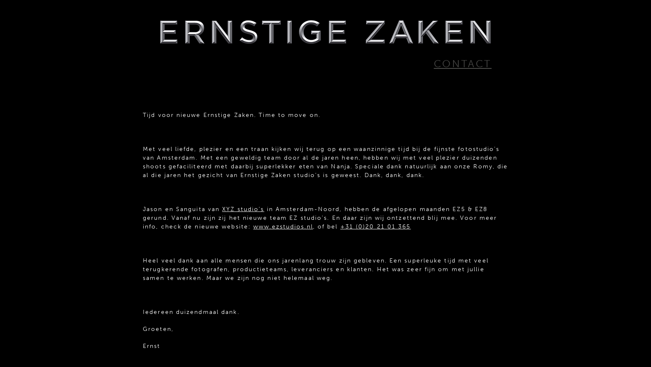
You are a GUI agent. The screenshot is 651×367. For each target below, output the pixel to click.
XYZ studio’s (243, 209)
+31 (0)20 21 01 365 (375, 226)
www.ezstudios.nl (283, 226)
